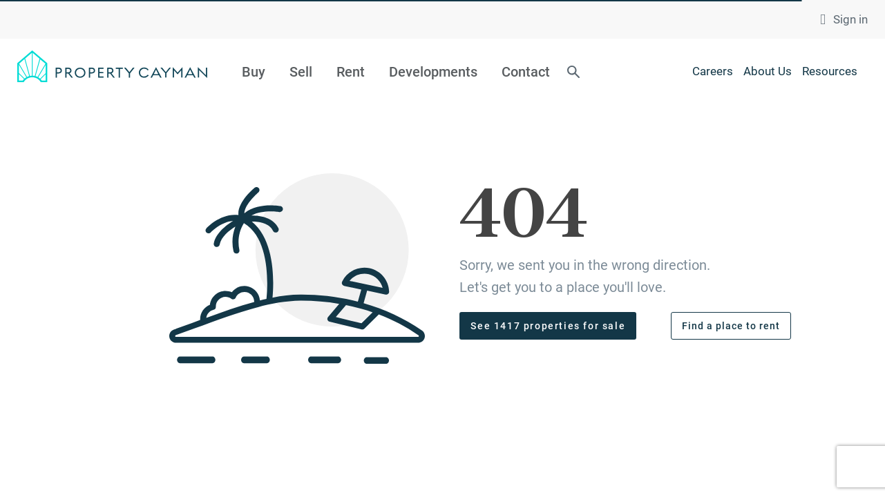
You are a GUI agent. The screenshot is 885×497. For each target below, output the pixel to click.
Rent (350, 72)
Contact (526, 72)
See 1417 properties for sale (547, 325)
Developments (433, 72)
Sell (300, 72)
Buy (253, 72)
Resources (829, 71)
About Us (767, 71)
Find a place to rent (731, 325)
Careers (712, 71)
